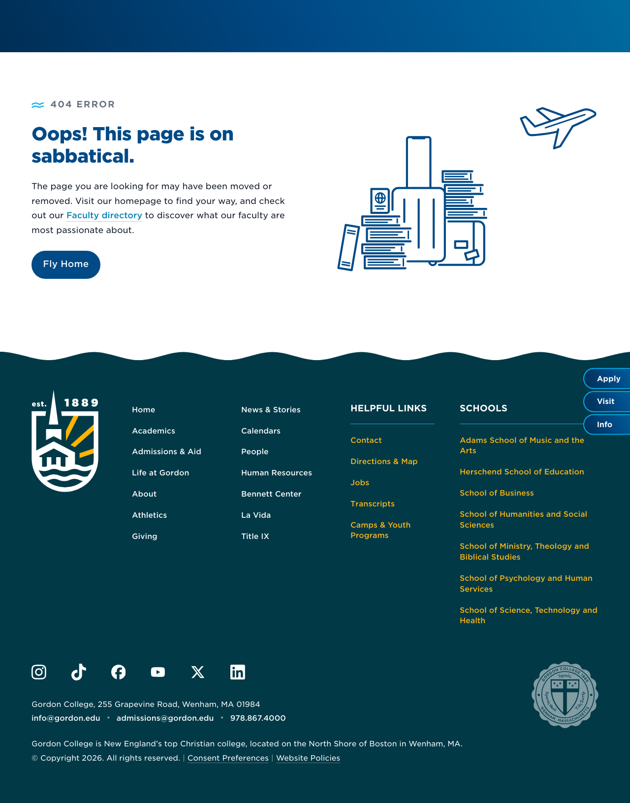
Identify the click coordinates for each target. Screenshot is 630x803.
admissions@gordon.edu (164, 716)
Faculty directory (104, 216)
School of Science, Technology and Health (528, 615)
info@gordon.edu (66, 716)
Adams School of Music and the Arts (522, 445)
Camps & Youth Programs (380, 530)
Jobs (359, 482)
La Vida (256, 515)
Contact (365, 440)
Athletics (149, 515)
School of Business (497, 493)
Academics (153, 430)
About (144, 494)
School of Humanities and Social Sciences (523, 519)
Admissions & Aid (166, 451)
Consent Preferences (228, 756)
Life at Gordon (160, 472)
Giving (145, 536)
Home (143, 409)
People (254, 451)
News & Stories (270, 409)
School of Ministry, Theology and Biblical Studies (524, 551)
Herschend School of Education (522, 471)
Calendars (261, 430)
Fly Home (66, 264)
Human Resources (276, 472)
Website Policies (308, 756)
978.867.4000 (257, 716)
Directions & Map (383, 461)
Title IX (255, 536)
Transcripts (372, 503)
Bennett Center (271, 494)
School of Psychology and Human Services (526, 583)
